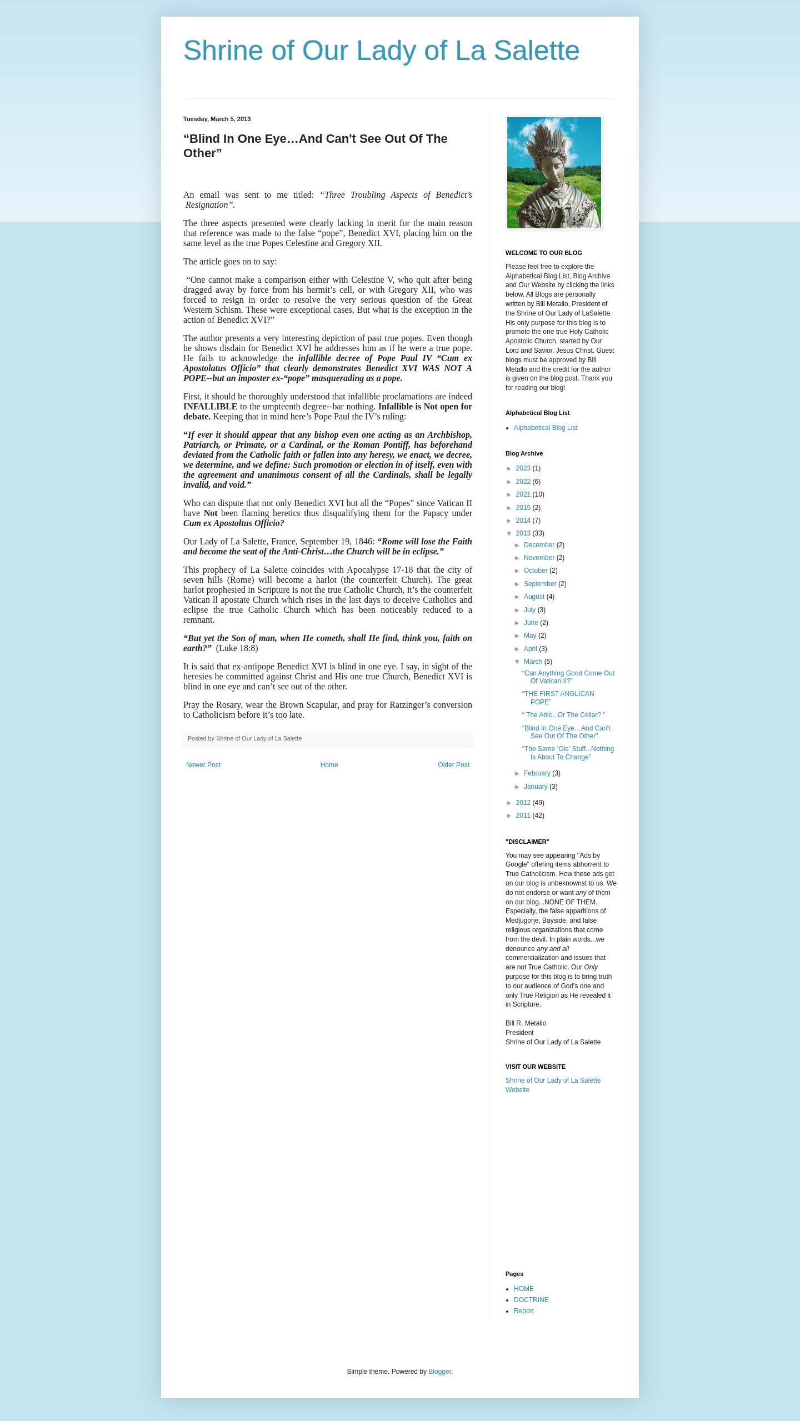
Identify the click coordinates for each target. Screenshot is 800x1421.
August (535, 597)
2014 (524, 520)
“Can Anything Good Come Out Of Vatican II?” (568, 677)
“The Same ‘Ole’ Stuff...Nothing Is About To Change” (568, 752)
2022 (524, 482)
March (534, 662)
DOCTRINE (531, 1300)
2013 (524, 533)
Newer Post (203, 765)
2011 (524, 815)
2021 (524, 494)
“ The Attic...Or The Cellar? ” (564, 715)
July (531, 610)
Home (329, 765)
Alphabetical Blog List (546, 428)
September (541, 584)
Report (524, 1311)
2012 (524, 803)
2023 (524, 468)
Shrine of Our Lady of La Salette (381, 50)
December (540, 545)
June (532, 623)
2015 (524, 508)
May (531, 635)
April (531, 649)
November (540, 558)
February (538, 773)
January (536, 786)
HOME (524, 1289)
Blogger (439, 1371)
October (536, 570)
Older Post (453, 765)
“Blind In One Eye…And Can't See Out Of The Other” (566, 732)
